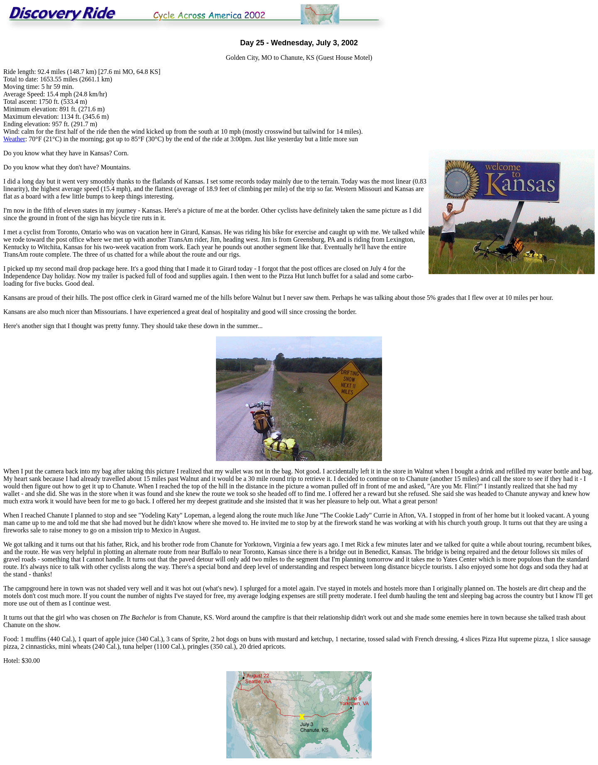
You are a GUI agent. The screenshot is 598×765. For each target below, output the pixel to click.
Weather (14, 138)
